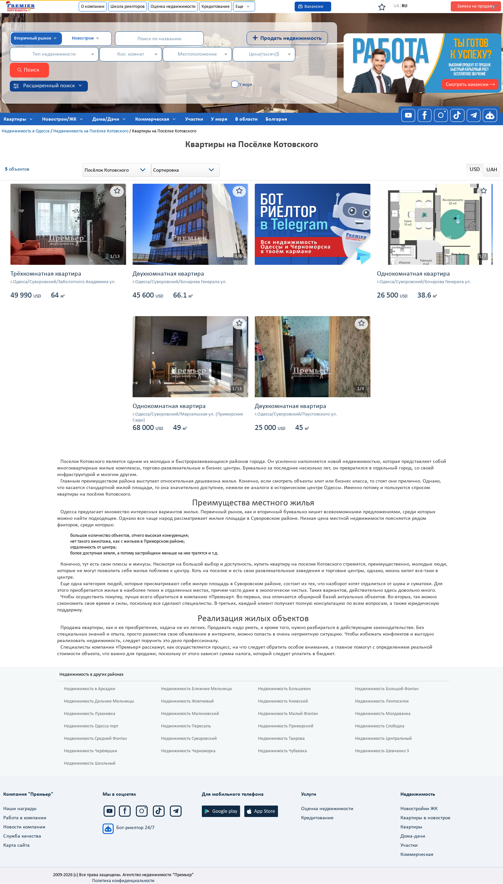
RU (404, 6)
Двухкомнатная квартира (168, 274)
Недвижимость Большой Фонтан (386, 689)
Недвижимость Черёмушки (90, 751)
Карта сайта (16, 845)
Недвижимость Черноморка (188, 751)
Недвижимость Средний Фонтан (95, 738)
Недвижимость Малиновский (190, 713)
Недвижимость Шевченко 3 (382, 751)
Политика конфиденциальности (123, 880)
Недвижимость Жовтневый (187, 701)
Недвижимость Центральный (383, 738)
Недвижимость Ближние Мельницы (196, 689)
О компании (93, 6)
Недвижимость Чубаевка (282, 751)
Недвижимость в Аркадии (89, 689)
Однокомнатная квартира (413, 274)
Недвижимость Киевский (283, 701)
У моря (245, 84)
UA (396, 6)
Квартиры (411, 827)
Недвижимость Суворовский (189, 738)
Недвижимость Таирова (281, 738)
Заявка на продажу (476, 6)
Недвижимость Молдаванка (383, 713)
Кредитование (216, 6)
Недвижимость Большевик (284, 689)
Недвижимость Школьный (90, 763)
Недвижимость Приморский (286, 726)
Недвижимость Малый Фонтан (288, 713)
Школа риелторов (127, 6)
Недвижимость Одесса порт (91, 726)
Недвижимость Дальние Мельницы (99, 701)
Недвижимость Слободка (379, 726)
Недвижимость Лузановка (89, 713)
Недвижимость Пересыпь (186, 726)
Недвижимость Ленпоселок (382, 701)
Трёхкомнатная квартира (45, 274)
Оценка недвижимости (173, 6)
